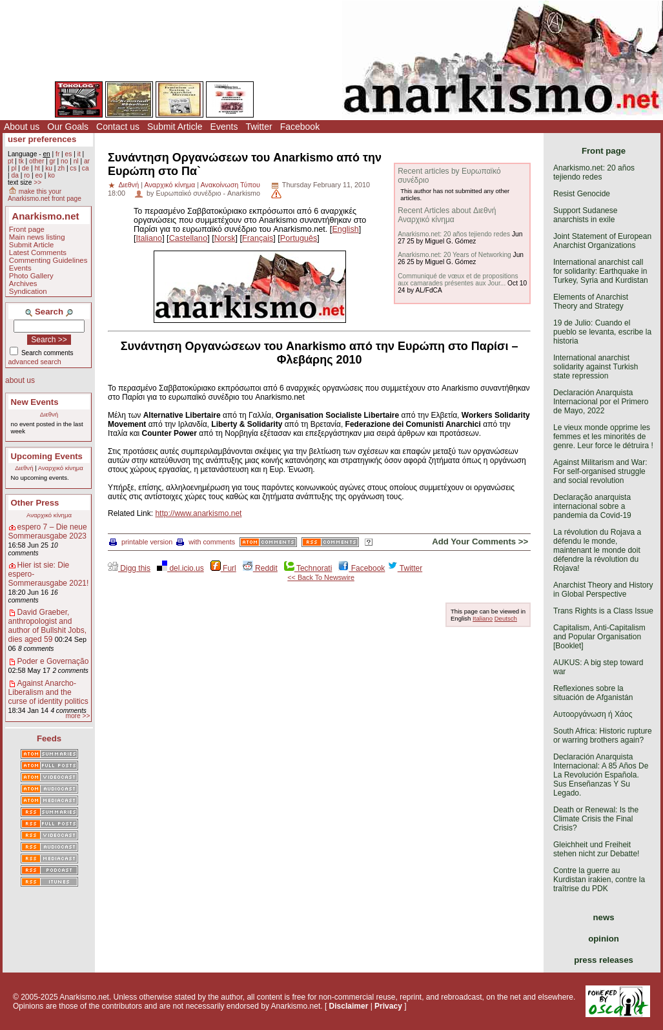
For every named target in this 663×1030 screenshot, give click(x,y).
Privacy (388, 1006)
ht (37, 168)
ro (27, 175)
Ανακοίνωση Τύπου (230, 185)
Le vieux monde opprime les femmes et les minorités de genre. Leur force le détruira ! (603, 436)
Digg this (129, 568)
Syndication (28, 291)
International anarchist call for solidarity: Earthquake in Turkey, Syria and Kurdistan (600, 271)
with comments (205, 542)
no (64, 161)
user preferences (42, 139)
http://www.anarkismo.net (198, 513)
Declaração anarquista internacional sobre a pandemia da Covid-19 (592, 506)
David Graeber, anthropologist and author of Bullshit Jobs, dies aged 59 (47, 626)
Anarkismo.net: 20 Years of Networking (454, 254)
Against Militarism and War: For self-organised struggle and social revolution (600, 471)
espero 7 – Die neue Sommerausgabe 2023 (47, 531)
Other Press (35, 503)
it (79, 154)
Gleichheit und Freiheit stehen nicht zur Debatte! (596, 849)
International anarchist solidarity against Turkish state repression (595, 366)
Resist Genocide (581, 193)
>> (37, 182)
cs (73, 168)
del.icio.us (180, 568)
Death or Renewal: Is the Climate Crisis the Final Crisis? (595, 818)
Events (224, 126)
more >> (77, 715)
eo (39, 175)
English (345, 229)
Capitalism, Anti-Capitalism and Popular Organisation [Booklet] (599, 636)
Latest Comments (37, 252)
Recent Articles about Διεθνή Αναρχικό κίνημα (447, 215)
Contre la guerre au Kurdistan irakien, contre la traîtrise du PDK (599, 879)
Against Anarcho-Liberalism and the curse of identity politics (48, 692)
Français (257, 238)
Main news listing (37, 237)
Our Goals (67, 126)
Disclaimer (349, 1006)
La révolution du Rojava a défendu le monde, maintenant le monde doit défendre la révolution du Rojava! (597, 550)
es (68, 154)
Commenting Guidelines (48, 260)
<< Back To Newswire (320, 577)
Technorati (308, 568)
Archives (23, 283)
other (36, 161)
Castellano (188, 238)
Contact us (117, 126)
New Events (35, 402)
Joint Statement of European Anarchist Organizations (602, 241)
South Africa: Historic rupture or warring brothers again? (602, 735)
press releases (603, 960)
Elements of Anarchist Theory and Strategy (590, 302)
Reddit (260, 568)
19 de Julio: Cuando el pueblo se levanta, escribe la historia (602, 331)
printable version (140, 542)
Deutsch (506, 618)
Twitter (258, 126)
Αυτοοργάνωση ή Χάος (592, 714)
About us (21, 126)
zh (61, 168)
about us (20, 380)
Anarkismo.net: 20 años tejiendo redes (454, 234)
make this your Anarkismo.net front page (44, 195)
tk (21, 161)
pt (11, 161)
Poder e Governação (53, 661)
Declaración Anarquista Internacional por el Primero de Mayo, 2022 (600, 401)
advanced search (34, 362)
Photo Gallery (31, 276)
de (25, 168)
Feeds (49, 738)
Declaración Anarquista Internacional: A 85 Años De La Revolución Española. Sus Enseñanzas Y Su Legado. (600, 775)
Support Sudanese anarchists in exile (585, 215)
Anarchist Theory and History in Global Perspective (603, 590)
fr (57, 154)
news (604, 917)
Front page (27, 229)
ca (85, 168)
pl (13, 168)
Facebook (300, 126)
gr (53, 161)
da (14, 175)
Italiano (149, 238)
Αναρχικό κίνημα (60, 467)
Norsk (225, 238)
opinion (603, 938)
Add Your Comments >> (480, 541)
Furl (223, 568)
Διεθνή (49, 414)
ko (51, 175)
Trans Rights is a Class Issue (603, 610)
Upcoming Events (47, 456)
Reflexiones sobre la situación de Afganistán (593, 693)
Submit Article (175, 126)
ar (87, 161)
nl (76, 161)
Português (298, 238)
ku (48, 168)
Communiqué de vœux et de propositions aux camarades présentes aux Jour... (458, 280)
